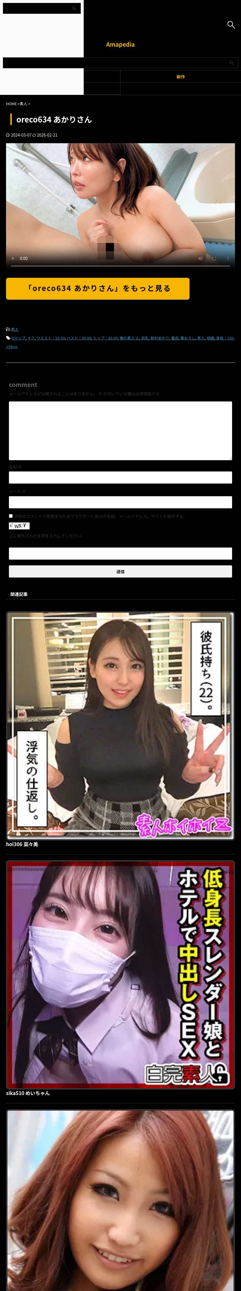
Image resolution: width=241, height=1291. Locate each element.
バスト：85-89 (79, 338)
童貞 (175, 338)
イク (31, 338)
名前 (15, 466)
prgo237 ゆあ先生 (118, 1008)
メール (17, 491)
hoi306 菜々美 (114, 615)
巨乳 (145, 338)
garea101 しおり (117, 811)
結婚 (210, 338)
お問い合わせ (150, 1122)
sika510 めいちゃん (120, 713)
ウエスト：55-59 (51, 338)
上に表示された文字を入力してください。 (47, 536)
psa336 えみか (114, 909)
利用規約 (87, 1122)
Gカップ (19, 338)
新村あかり (159, 338)
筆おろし (188, 338)
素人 (15, 329)
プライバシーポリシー (117, 1122)
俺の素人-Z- (129, 338)
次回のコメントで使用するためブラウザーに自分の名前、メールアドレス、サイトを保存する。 (100, 516)
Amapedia (120, 44)
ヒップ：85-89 (105, 338)
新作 (181, 76)
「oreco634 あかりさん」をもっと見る (97, 287)
